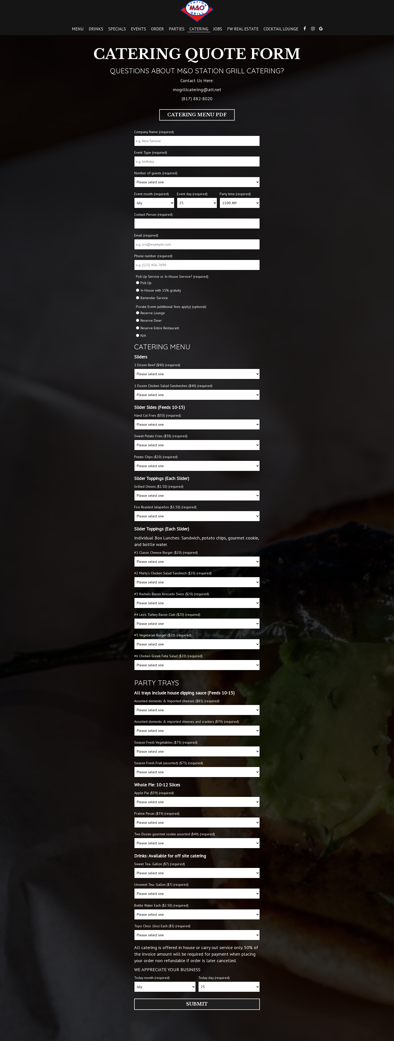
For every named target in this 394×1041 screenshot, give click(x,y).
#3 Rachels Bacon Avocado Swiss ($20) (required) (171, 594)
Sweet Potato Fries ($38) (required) (160, 436)
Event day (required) (192, 194)
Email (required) (146, 235)
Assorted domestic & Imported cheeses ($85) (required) (176, 701)
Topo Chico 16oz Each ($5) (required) (162, 926)
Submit (197, 1004)
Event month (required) (151, 194)
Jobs (217, 28)
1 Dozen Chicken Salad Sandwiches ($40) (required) (173, 385)
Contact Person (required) (153, 214)
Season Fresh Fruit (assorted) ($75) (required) (168, 763)
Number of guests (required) (155, 173)
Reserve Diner (151, 320)
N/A (143, 335)
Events (138, 28)
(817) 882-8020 (197, 98)
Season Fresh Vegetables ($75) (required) (166, 742)
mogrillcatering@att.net (197, 89)
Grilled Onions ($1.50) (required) (158, 486)
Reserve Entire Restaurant (159, 328)
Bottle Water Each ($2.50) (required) (161, 905)
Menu (78, 28)
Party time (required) (235, 194)
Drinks (96, 28)
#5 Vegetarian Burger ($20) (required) (162, 635)
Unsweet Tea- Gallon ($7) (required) (161, 884)
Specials (117, 28)
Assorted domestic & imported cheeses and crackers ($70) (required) (186, 721)
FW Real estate (243, 28)
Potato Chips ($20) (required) (156, 457)
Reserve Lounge (152, 313)
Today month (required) (152, 977)
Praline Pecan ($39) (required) (156, 813)
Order (157, 28)
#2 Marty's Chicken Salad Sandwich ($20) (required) (173, 573)
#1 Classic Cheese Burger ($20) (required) (166, 552)
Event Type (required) (150, 152)
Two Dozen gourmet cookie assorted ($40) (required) (174, 834)
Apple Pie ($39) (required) (154, 793)
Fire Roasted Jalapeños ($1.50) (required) (165, 507)
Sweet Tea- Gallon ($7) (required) (159, 864)
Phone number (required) (153, 256)
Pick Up (146, 283)
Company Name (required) (154, 132)
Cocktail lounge (281, 28)
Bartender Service (154, 298)
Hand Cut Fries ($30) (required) (157, 415)
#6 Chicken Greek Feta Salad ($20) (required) (168, 656)
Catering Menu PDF (197, 115)
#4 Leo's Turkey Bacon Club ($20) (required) (167, 614)
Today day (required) (214, 977)
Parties (176, 28)
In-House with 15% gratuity (160, 290)
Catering (198, 28)
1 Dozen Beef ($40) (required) (157, 365)
